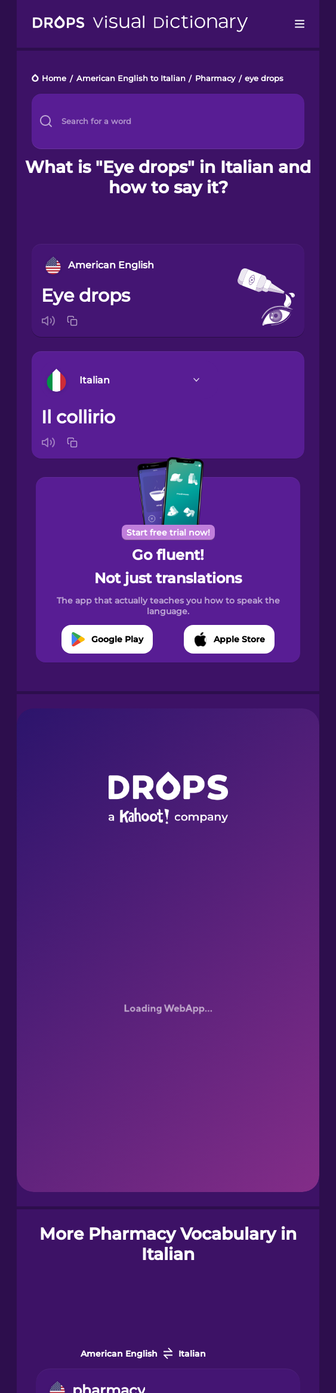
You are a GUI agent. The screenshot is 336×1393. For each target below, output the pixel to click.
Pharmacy (215, 79)
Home (54, 79)
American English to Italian (131, 79)
